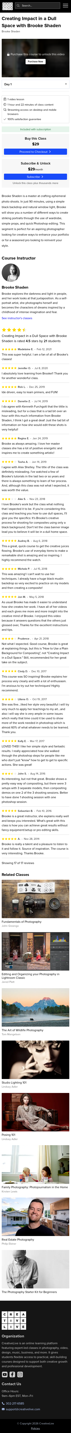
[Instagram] (20, 1374)
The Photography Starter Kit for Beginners (29, 1292)
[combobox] (37, 5)
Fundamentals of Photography (21, 922)
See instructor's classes (17, 318)
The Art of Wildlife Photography (22, 1030)
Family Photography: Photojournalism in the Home (35, 1187)
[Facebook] (12, 1374)
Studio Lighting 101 (14, 1082)
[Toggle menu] (65, 5)
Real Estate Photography (18, 1239)
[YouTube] (5, 1374)
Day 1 (7, 84)
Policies (35, 1428)
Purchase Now (35, 61)
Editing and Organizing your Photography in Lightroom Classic (30, 976)
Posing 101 (8, 1135)
